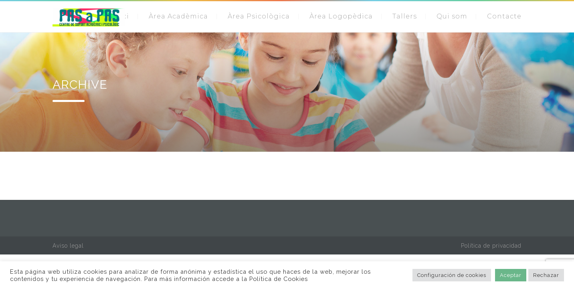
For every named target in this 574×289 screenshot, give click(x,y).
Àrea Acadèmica (178, 16)
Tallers (404, 16)
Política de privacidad (491, 245)
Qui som (452, 16)
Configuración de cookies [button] (451, 275)
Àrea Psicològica (259, 16)
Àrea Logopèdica (341, 16)
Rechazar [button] (546, 275)
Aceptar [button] (510, 275)
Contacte (504, 16)
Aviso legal (68, 245)
